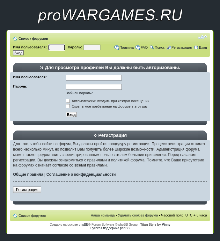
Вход (203, 47)
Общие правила (28, 174)
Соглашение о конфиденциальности (81, 174)
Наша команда (102, 215)
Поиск (159, 47)
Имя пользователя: (30, 47)
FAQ (144, 47)
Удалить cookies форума (138, 215)
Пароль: (75, 47)
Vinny (166, 224)
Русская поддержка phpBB (109, 228)
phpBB (83, 224)
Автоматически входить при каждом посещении (108, 101)
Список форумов (33, 38)
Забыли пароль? (79, 93)
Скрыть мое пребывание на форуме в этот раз (107, 106)
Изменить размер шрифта (202, 37)
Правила (127, 47)
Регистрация (182, 47)
